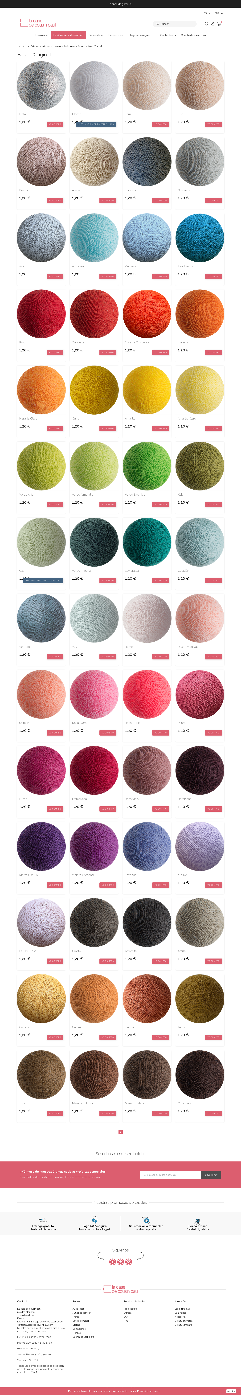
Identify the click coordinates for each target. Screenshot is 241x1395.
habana (130, 1027)
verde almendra (82, 494)
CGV (126, 1317)
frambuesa (79, 799)
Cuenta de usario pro (83, 1337)
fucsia (23, 799)
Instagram (128, 1262)
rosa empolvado (189, 646)
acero (23, 266)
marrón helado (135, 1103)
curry (75, 418)
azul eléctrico (187, 266)
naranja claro (28, 418)
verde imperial (81, 570)
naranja (183, 342)
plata (22, 114)
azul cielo (78, 266)
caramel (77, 1027)
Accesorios (181, 1317)
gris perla (184, 190)
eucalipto (131, 190)
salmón (24, 722)
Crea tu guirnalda (183, 1321)
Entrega (127, 1313)
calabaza (78, 342)
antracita (131, 951)
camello (24, 1027)
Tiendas (77, 1333)
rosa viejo (132, 799)
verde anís (26, 494)
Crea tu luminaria (183, 1325)
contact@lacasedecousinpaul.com (35, 1325)
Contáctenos (79, 1329)
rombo (130, 646)
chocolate (185, 1103)
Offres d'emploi (81, 1321)
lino (180, 114)
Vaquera (130, 266)
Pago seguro (130, 1309)
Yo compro (55, 124)
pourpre (183, 722)
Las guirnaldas (182, 1309)
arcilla (182, 951)
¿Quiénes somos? (82, 1313)
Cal (21, 570)
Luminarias (180, 1313)
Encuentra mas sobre (148, 1391)
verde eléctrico (135, 494)
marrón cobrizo (82, 1103)
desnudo (25, 190)
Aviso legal (78, 1309)
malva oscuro (28, 875)
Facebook (112, 1262)
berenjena (184, 799)
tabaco (183, 1027)
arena (76, 190)
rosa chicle (133, 722)
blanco (76, 114)
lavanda (130, 875)
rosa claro (79, 722)
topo (22, 1103)
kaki (180, 494)
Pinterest (120, 1262)
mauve (182, 875)
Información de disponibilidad (96, 124)
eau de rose (28, 951)
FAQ (126, 1321)
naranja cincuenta (137, 342)
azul (75, 646)
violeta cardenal (83, 875)
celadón (183, 570)
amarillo (130, 418)
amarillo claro (187, 418)
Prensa (76, 1317)
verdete (24, 646)
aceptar (231, 1391)
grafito (76, 951)
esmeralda (132, 570)
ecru (128, 114)
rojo (22, 342)
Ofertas (76, 1325)
